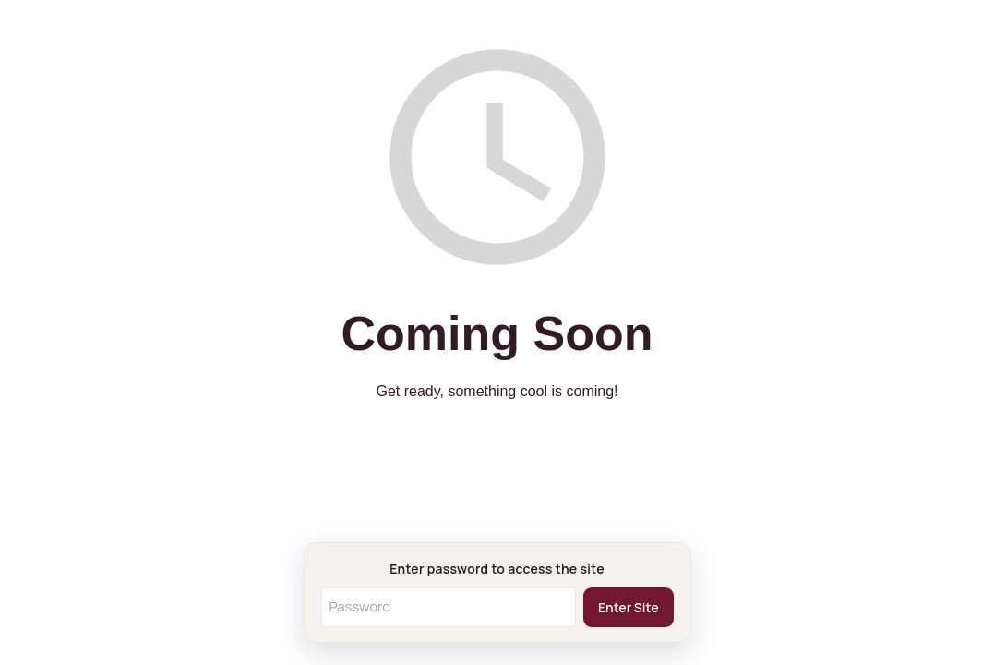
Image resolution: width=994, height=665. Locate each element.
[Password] (449, 607)
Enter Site (628, 607)
